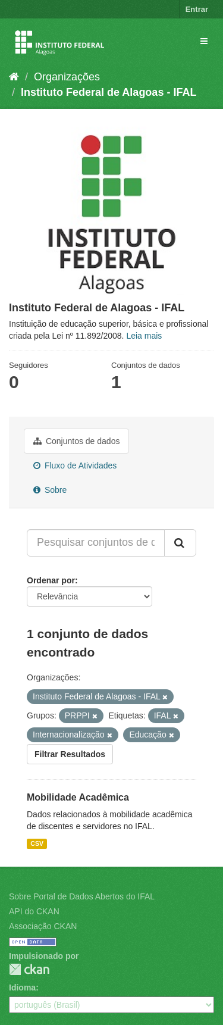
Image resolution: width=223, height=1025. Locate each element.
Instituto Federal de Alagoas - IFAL (108, 92)
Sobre (50, 490)
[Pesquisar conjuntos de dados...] (96, 543)
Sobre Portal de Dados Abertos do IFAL (82, 896)
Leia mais (144, 335)
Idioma (22, 987)
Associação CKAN (43, 926)
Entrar (197, 9)
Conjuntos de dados (76, 441)
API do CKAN (34, 911)
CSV (36, 843)
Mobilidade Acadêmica (78, 797)
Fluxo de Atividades (75, 465)
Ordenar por (51, 580)
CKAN (29, 969)
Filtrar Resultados (69, 754)
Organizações (67, 77)
